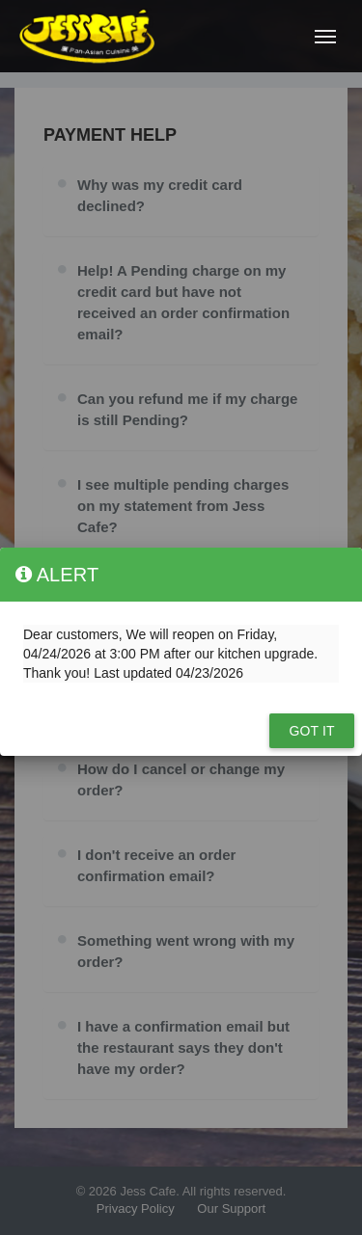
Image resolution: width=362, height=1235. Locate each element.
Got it (311, 730)
